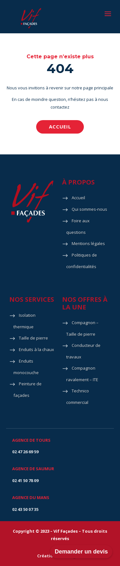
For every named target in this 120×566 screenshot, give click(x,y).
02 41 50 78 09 (25, 480)
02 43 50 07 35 (25, 509)
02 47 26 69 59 (25, 452)
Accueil (60, 126)
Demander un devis (81, 551)
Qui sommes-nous (89, 209)
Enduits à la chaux (36, 349)
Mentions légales (88, 243)
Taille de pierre (33, 338)
